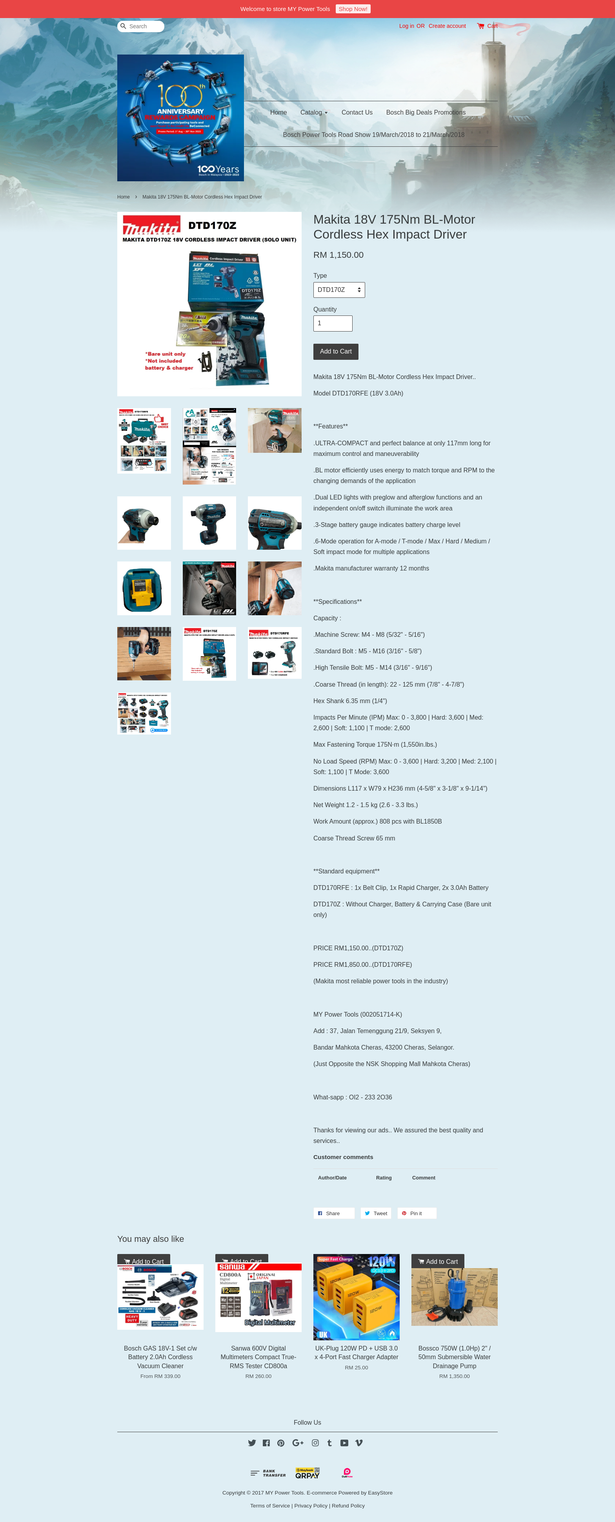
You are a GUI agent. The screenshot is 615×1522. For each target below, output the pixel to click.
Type (320, 275)
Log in (406, 26)
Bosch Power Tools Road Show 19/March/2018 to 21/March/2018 (374, 134)
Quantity (325, 309)
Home (278, 112)
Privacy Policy (311, 1506)
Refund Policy (348, 1506)
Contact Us (357, 112)
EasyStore (380, 1493)
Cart (493, 26)
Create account (447, 26)
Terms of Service (270, 1506)
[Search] (140, 26)
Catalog (314, 112)
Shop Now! (353, 8)
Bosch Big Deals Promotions (426, 112)
